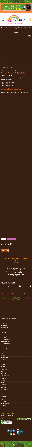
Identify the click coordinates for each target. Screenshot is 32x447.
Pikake (3, 371)
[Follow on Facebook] (8, 431)
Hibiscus (4, 359)
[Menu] (3, 19)
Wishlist (4, 396)
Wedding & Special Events (7, 348)
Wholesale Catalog (13, 27)
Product (6, 27)
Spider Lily (4, 364)
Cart (3, 391)
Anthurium (4, 369)
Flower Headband (6, 343)
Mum (3, 382)
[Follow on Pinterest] (14, 434)
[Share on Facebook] (4, 244)
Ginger (3, 380)
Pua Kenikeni (5, 357)
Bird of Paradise (5, 375)
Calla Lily (4, 378)
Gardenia (4, 361)
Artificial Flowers (6, 320)
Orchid (3, 355)
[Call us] (11, 434)
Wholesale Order (5, 393)
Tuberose (4, 384)
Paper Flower (5, 331)
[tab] (5, 250)
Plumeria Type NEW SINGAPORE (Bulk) (16, 298)
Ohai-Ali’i (4, 373)
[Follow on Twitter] (14, 431)
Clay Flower (4, 325)
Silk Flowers (4, 323)
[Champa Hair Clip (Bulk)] (27, 290)
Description (5, 250)
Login (14, 262)
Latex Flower (5, 327)
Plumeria (4, 352)
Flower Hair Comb (6, 339)
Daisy (3, 366)
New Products (5, 389)
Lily (3, 362)
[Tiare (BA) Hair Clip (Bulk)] (5, 290)
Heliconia (4, 377)
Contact (4, 401)
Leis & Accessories (6, 337)
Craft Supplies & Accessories (8, 336)
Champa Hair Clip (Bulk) (27, 299)
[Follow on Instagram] (11, 431)
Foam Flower (5, 322)
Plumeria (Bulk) (14, 70)
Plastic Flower (5, 332)
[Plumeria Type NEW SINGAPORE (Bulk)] (16, 290)
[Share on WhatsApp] (2, 244)
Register (17, 262)
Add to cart (12, 239)
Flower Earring (5, 347)
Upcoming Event (5, 403)
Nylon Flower (5, 329)
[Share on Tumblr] (13, 244)
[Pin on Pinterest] (11, 244)
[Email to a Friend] (9, 244)
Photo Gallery (5, 405)
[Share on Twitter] (6, 244)
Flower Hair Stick (6, 341)
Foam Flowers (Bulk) (22, 27)
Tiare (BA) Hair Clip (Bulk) (5, 299)
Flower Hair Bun (5, 345)
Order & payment (6, 399)
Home (2, 27)
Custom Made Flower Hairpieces (9, 318)
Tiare (3, 353)
